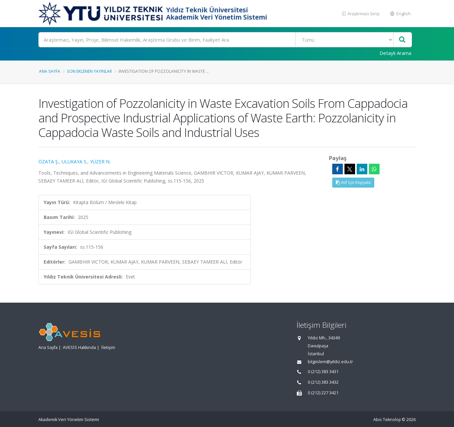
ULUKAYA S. (74, 161)
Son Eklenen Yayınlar (89, 71)
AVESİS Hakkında (79, 347)
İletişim (108, 347)
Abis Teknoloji (387, 419)
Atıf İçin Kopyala (353, 182)
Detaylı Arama (395, 53)
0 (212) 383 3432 (323, 382)
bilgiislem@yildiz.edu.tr (330, 361)
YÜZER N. (100, 161)
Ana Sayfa (49, 71)
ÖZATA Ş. (48, 161)
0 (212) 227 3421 (323, 393)
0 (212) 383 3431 (323, 371)
